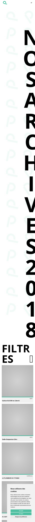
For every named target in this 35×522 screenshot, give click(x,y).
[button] (31, 2)
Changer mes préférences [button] (21, 516)
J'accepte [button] (21, 510)
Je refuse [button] (21, 513)
